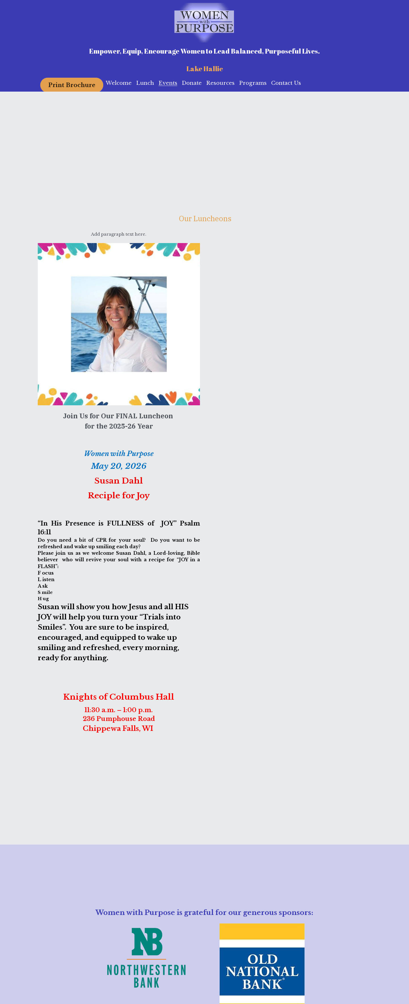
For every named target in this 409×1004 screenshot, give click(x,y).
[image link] (204, 22)
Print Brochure (71, 85)
